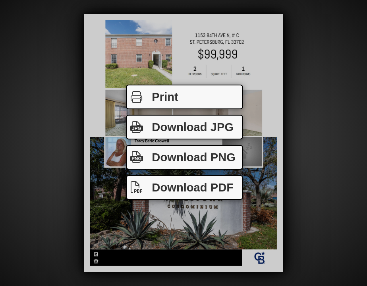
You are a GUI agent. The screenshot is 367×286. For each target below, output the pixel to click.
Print (152, 97)
